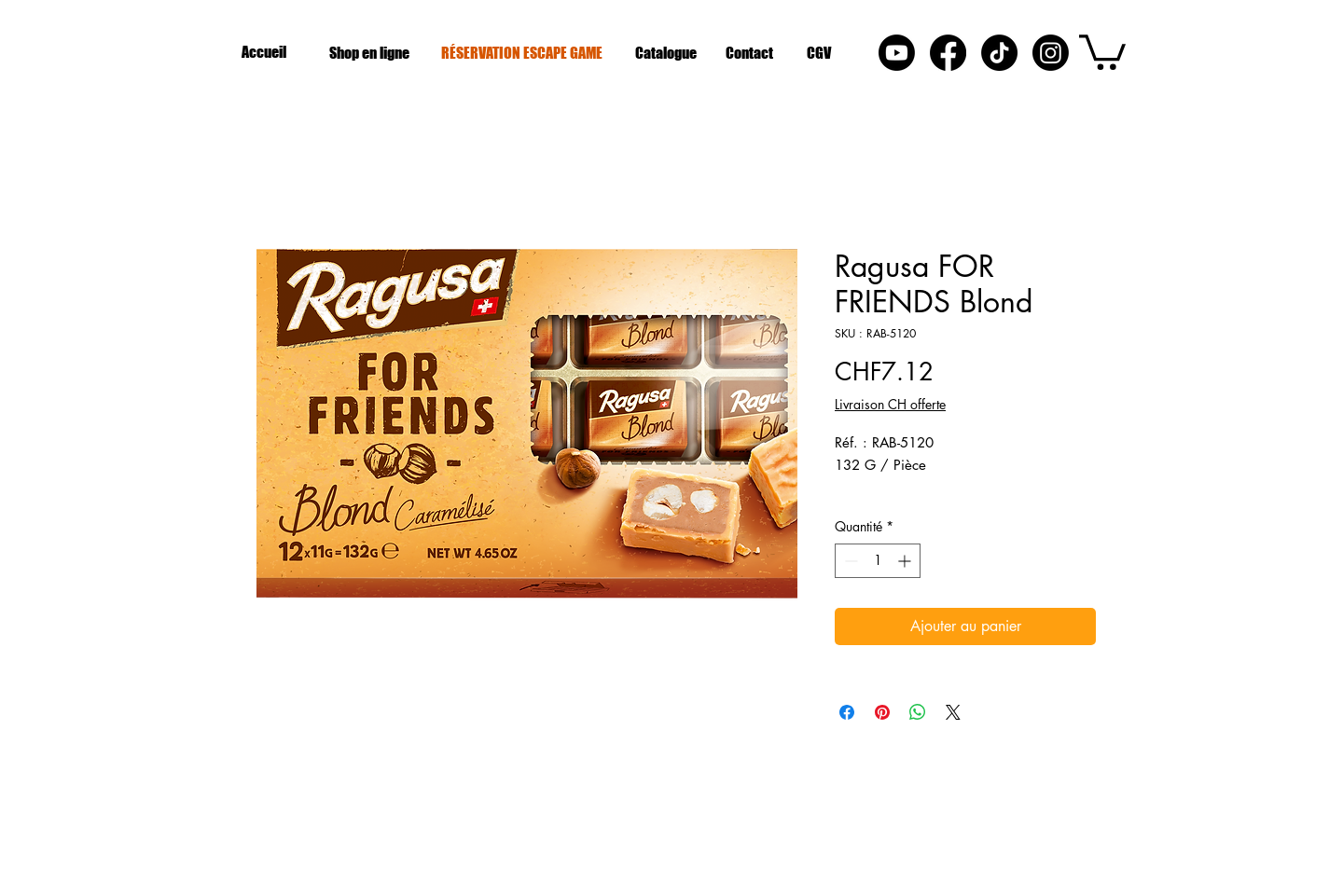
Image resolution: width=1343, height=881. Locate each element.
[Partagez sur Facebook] (847, 712)
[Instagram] (1050, 52)
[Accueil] (266, 52)
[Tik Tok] (999, 52)
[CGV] (821, 52)
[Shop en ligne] (371, 52)
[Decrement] (849, 560)
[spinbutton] (877, 560)
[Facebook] (948, 52)
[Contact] (751, 52)
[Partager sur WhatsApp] (918, 712)
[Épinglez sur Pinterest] (882, 712)
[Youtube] (897, 52)
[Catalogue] (667, 52)
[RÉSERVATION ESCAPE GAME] (523, 52)
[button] (1102, 50)
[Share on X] (953, 712)
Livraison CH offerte (890, 404)
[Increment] (906, 560)
